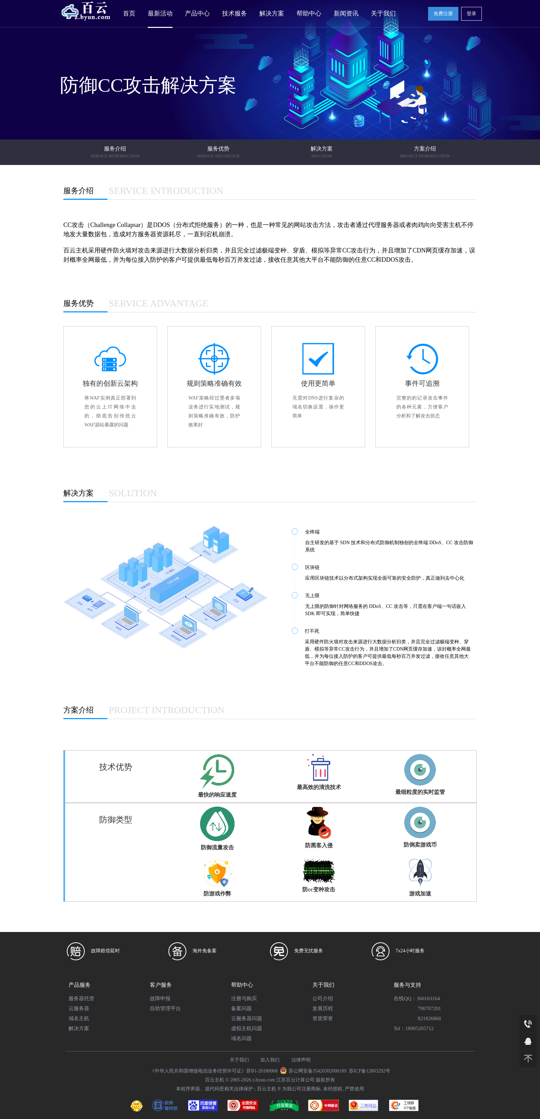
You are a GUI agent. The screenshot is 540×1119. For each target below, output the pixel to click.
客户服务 (161, 985)
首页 (129, 13)
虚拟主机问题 (246, 1028)
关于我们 (383, 13)
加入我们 (270, 1060)
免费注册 (443, 13)
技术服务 (234, 13)
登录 (471, 13)
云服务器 (79, 1008)
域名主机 (79, 1018)
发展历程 (322, 1008)
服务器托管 (81, 998)
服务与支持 (407, 985)
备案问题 (241, 1008)
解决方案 (271, 13)
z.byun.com (263, 1079)
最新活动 (160, 13)
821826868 (429, 1018)
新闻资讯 (346, 13)
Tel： (399, 1028)
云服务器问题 (246, 1018)
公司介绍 (322, 998)
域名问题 (241, 1038)
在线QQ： (405, 998)
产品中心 (197, 13)
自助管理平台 (165, 1008)
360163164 (428, 998)
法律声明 (301, 1060)
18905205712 (419, 1028)
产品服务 (80, 985)
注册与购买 (244, 998)
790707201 (429, 1008)
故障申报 (160, 998)
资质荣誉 (322, 1018)
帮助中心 (309, 13)
